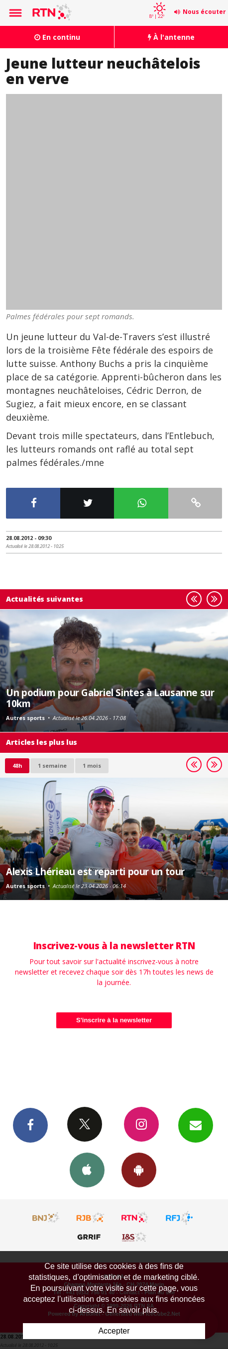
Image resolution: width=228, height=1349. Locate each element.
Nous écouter (204, 11)
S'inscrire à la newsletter (114, 1020)
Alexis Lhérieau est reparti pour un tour (95, 871)
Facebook (30, 1125)
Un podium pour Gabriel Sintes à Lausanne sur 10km (110, 698)
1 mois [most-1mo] (92, 765)
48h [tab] (17, 765)
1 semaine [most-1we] (52, 765)
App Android (138, 1169)
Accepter (113, 1331)
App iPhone (87, 1169)
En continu (57, 37)
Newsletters (195, 1125)
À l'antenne (171, 37)
